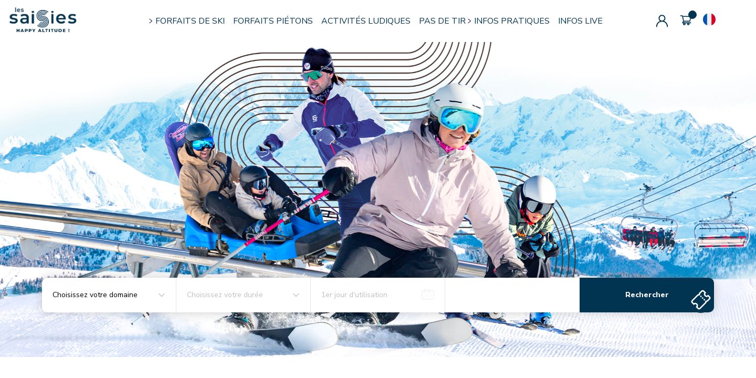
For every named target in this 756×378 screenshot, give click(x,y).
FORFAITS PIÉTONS (273, 21)
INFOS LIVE (580, 21)
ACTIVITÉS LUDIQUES (366, 21)
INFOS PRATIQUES (512, 21)
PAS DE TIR (442, 21)
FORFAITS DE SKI (190, 21)
